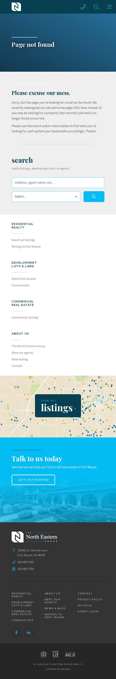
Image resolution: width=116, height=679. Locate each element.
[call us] (83, 7)
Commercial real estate (22, 613)
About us (20, 333)
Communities (21, 285)
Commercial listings (25, 317)
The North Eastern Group (28, 346)
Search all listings (23, 240)
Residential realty (23, 225)
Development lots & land (24, 264)
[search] (94, 196)
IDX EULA (85, 605)
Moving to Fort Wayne (26, 246)
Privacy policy (90, 599)
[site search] (96, 7)
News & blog (20, 359)
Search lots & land (23, 279)
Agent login (88, 611)
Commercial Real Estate (23, 303)
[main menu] (109, 7)
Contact (17, 366)
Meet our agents (22, 353)
